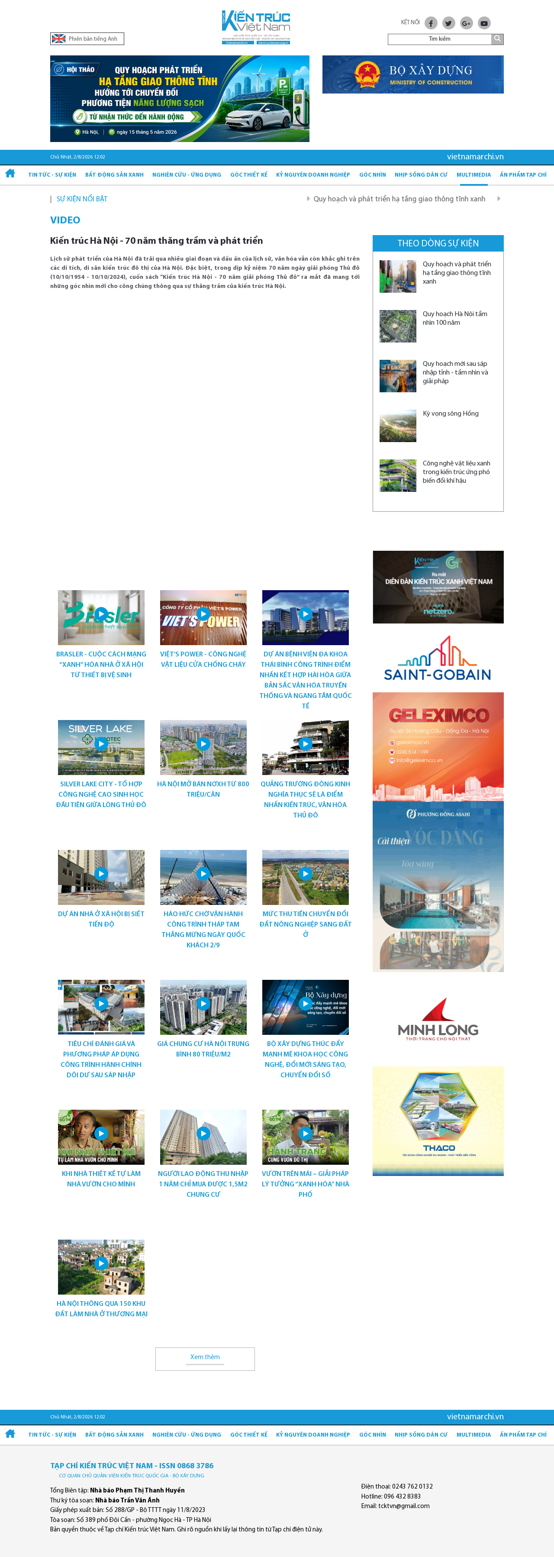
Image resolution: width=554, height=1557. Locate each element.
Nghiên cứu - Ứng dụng (186, 175)
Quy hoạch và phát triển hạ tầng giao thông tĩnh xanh (410, 199)
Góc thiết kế (248, 175)
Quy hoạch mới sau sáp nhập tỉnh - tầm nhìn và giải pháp (455, 373)
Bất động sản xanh (114, 175)
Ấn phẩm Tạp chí (523, 175)
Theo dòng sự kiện (438, 244)
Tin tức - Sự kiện (52, 175)
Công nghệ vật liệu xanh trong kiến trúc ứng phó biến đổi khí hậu (456, 472)
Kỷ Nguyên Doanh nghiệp (313, 175)
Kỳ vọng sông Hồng (451, 413)
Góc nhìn (372, 175)
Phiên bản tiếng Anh (84, 38)
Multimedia (474, 175)
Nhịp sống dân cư (421, 175)
